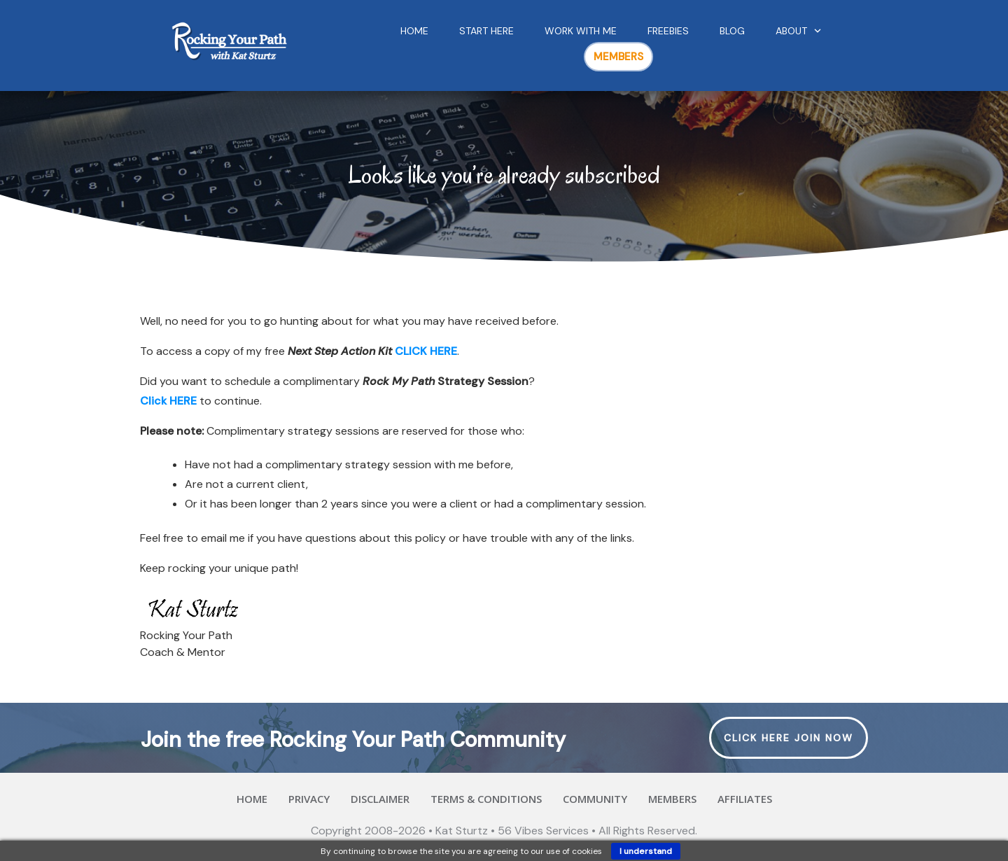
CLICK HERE (426, 351)
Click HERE (168, 400)
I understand (646, 851)
